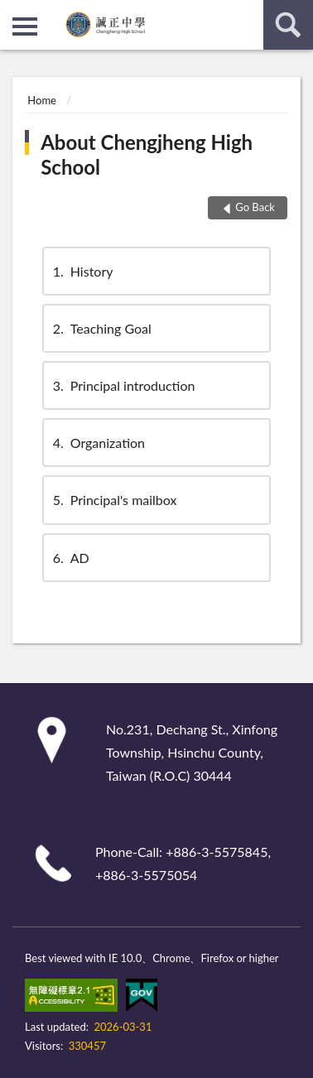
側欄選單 (24, 26)
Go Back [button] (255, 207)
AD (70, 557)
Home (41, 100)
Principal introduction (123, 385)
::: (13, 12)
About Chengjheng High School (147, 154)
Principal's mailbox (114, 499)
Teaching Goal (101, 328)
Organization (98, 442)
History (82, 271)
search (288, 25)
